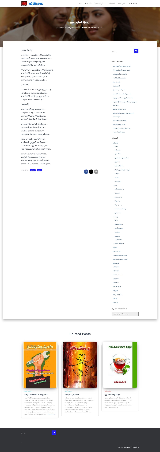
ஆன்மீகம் (117, 154)
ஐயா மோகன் (116, 82)
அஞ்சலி (115, 247)
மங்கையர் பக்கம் (118, 274)
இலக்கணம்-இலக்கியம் (122, 158)
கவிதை (32, 170)
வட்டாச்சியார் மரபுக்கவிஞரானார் (122, 94)
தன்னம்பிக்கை (119, 166)
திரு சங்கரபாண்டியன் (119, 90)
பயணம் (117, 177)
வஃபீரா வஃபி (116, 86)
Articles (115, 143)
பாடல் (39, 170)
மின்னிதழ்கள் (122, 3)
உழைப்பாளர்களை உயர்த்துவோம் (36, 394)
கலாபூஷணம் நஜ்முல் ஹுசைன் (122, 66)
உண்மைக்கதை (119, 189)
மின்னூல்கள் (112, 3)
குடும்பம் (117, 162)
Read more (51, 414)
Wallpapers (133, 3)
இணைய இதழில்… (100, 3)
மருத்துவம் (118, 181)
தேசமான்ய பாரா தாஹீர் (119, 120)
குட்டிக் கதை (118, 197)
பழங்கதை (118, 213)
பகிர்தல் (117, 173)
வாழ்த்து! (115, 302)
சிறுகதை (117, 201)
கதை (115, 185)
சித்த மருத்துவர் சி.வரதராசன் (121, 70)
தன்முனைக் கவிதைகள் (120, 255)
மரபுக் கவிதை (119, 228)
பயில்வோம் (116, 271)
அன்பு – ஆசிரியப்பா (72, 394)
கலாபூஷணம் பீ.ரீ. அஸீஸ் (120, 74)
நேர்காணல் (116, 263)
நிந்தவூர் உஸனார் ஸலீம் (119, 109)
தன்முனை (119, 239)
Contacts (88, 3)
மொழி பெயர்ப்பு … (118, 294)
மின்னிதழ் (116, 282)
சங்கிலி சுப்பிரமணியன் (119, 78)
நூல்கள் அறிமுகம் (119, 243)
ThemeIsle (135, 447)
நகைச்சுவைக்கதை (120, 209)
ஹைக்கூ (117, 236)
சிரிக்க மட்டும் (117, 251)
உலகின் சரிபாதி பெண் (119, 124)
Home (80, 3)
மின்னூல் (115, 290)
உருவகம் (117, 193)
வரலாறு (115, 298)
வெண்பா (117, 232)
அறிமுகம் (117, 150)
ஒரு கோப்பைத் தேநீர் (112, 394)
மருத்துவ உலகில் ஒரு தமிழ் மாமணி (123, 98)
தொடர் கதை (118, 205)
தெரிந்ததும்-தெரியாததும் (122, 169)
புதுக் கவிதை (119, 224)
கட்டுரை (116, 146)
